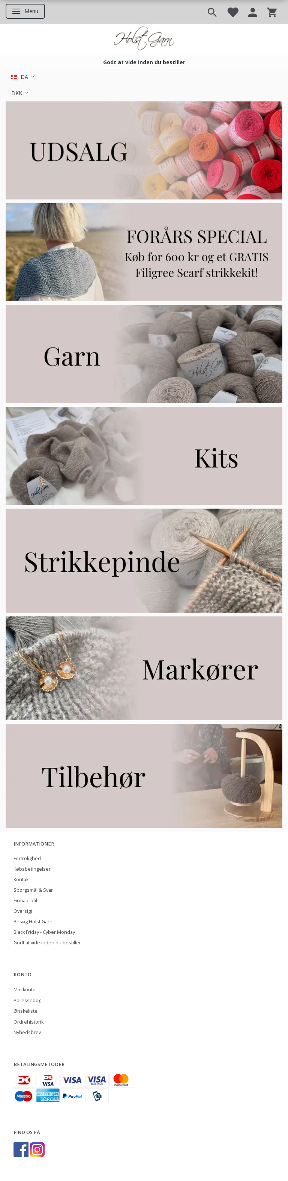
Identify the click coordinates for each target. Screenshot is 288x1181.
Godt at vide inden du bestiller (144, 62)
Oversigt (23, 911)
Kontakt (22, 879)
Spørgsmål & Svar (33, 890)
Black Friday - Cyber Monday (44, 932)
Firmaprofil (25, 900)
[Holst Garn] (144, 39)
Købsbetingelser (32, 869)
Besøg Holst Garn (33, 921)
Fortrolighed (27, 858)
